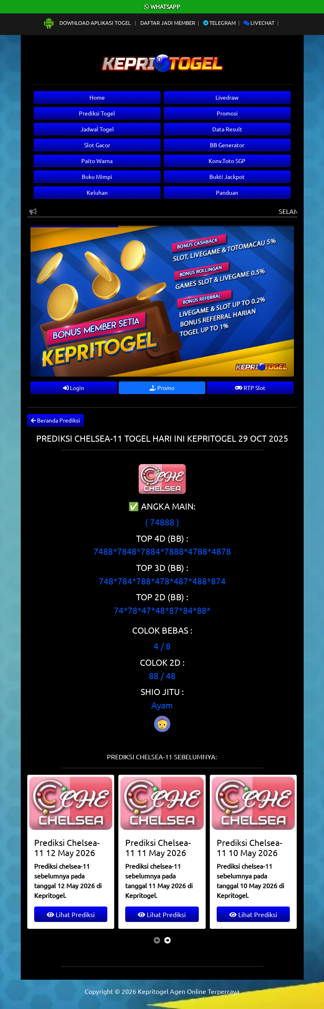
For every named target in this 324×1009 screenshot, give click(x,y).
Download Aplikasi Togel (87, 22)
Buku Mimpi (97, 176)
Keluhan (97, 192)
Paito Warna (97, 160)
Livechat (259, 22)
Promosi (227, 113)
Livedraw (227, 97)
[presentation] (157, 940)
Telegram (219, 22)
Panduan (227, 192)
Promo (162, 387)
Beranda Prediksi (55, 420)
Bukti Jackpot (227, 176)
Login (73, 387)
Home (97, 97)
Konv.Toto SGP (227, 160)
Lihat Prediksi (71, 914)
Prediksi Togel (97, 113)
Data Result (227, 129)
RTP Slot (250, 387)
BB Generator (227, 144)
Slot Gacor (97, 144)
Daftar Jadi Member (167, 22)
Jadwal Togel (97, 129)
